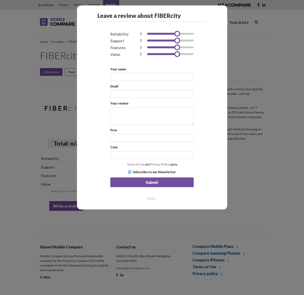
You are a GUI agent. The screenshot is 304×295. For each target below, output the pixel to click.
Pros (113, 130)
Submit (152, 182)
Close (151, 198)
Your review (119, 103)
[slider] (177, 34)
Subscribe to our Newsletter (154, 172)
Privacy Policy (159, 164)
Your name (118, 69)
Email (114, 86)
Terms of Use (135, 164)
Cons (114, 147)
